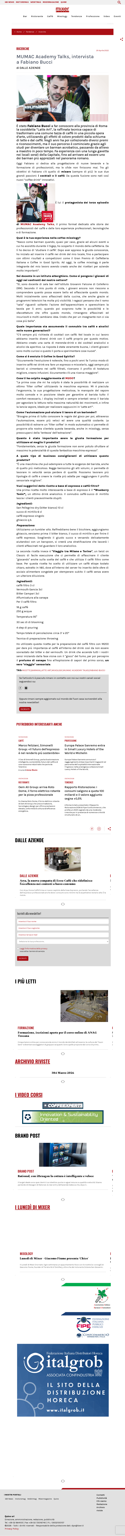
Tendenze (76, 16)
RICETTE (26, 670)
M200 (69, 378)
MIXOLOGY (57, 670)
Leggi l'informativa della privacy (33, 948)
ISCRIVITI (25, 709)
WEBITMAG (35, 2)
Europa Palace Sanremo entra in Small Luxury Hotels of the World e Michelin (85, 749)
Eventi (117, 16)
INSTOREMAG (22, 2)
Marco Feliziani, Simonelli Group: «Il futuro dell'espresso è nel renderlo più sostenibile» (39, 749)
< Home (18, 32)
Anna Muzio (31, 770)
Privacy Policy (12, 1528)
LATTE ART (46, 670)
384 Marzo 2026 (63, 1073)
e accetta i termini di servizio (32, 949)
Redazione (101, 1504)
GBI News (9, 1499)
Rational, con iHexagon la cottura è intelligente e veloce (56, 1176)
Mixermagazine (45, 1499)
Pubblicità (101, 1498)
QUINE (64, 2)
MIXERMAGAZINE (51, 2)
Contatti (100, 1495)
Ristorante (37, 16)
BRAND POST (27, 1135)
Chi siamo (101, 1501)
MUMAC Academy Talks (37, 224)
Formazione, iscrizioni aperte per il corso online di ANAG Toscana (57, 1034)
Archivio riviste (100, 1509)
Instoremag (20, 1499)
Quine (56, 1499)
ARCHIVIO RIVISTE (32, 1061)
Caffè (50, 16)
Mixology (62, 16)
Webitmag (32, 1499)
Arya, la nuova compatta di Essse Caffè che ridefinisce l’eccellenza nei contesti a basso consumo (56, 882)
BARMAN (35, 670)
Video (107, 16)
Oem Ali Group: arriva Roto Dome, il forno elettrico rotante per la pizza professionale (39, 791)
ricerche (42, 32)
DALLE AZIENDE (29, 840)
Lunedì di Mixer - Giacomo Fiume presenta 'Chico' (54, 1258)
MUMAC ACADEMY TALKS (76, 670)
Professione (93, 16)
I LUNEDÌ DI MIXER (32, 1207)
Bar (25, 16)
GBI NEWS (9, 2)
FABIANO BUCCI (97, 670)
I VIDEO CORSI (28, 1094)
